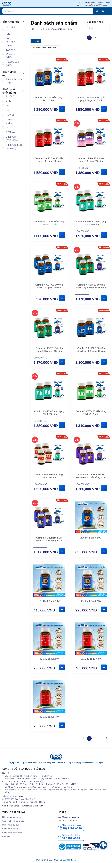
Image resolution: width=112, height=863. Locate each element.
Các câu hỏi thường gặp (13, 821)
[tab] (13, 21)
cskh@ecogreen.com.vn (68, 817)
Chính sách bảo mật (11, 828)
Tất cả (36, 41)
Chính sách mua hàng (12, 832)
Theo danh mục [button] (13, 73)
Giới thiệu (6, 836)
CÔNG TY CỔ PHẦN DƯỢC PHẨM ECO (23, 769)
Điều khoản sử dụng (11, 824)
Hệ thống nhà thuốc (11, 817)
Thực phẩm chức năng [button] (13, 90)
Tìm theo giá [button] (13, 22)
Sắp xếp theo (95, 22)
